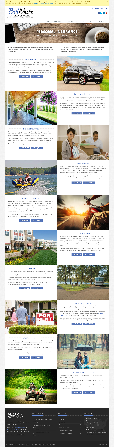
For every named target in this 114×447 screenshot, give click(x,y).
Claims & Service (72, 21)
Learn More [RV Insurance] (25, 288)
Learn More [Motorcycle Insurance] (25, 220)
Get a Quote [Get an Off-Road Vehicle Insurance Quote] (89, 392)
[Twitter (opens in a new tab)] (101, 12)
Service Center (70, 425)
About (93, 21)
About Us (70, 419)
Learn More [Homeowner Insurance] (77, 113)
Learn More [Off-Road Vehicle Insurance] (77, 392)
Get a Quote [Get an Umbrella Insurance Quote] (37, 358)
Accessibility (42, 444)
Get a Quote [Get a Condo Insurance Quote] (89, 254)
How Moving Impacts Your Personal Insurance (44, 421)
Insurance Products (70, 428)
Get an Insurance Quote (70, 430)
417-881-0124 (90, 425)
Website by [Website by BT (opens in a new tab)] (51, 444)
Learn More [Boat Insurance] (77, 183)
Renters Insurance (31, 129)
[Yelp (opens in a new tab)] (106, 12)
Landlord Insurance (83, 303)
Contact (103, 21)
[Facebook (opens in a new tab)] (99, 12)
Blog (84, 21)
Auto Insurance (30, 59)
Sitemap (23, 435)
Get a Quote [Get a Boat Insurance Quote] (89, 183)
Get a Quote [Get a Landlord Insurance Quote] (89, 324)
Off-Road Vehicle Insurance (83, 372)
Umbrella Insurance (31, 338)
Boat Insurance (83, 163)
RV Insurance (31, 268)
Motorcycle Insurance (31, 198)
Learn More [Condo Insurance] (77, 254)
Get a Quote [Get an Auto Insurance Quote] (37, 76)
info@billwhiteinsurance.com (95, 430)
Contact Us (70, 422)
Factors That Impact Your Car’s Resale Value (44, 427)
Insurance (58, 21)
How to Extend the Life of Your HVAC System (44, 434)
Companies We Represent (70, 433)
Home (48, 21)
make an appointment (20, 427)
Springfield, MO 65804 (93, 418)
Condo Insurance (83, 233)
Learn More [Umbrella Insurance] (25, 358)
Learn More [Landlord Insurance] (77, 324)
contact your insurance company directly (43, 3)
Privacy (28, 444)
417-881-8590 (90, 427)
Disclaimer (34, 444)
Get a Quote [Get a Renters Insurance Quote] (37, 148)
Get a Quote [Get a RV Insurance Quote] (37, 288)
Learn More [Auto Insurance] (25, 76)
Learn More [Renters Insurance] (25, 148)
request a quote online (12, 429)
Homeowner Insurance (83, 94)
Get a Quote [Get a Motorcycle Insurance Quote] (37, 220)
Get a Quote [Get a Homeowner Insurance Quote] (89, 113)
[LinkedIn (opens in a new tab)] (104, 12)
